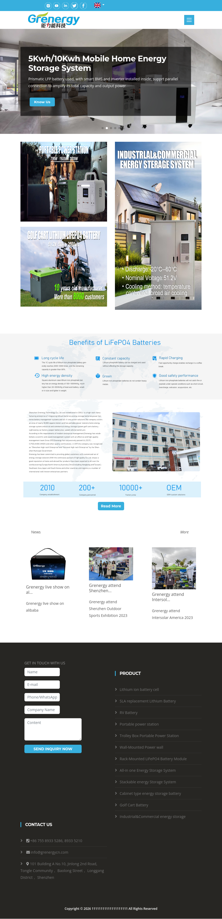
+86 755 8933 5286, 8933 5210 (56, 840)
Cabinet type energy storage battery (150, 793)
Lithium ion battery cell (139, 689)
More (184, 532)
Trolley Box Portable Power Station (149, 735)
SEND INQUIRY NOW (53, 749)
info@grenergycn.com (49, 852)
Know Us (42, 101)
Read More (111, 506)
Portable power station (139, 724)
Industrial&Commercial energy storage (153, 816)
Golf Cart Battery (134, 804)
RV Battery (129, 712)
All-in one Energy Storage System (148, 770)
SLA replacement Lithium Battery (148, 701)
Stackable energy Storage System (148, 781)
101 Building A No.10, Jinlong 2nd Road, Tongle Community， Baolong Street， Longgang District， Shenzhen (62, 871)
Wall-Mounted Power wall (141, 747)
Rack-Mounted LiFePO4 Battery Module (153, 758)
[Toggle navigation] (189, 20)
